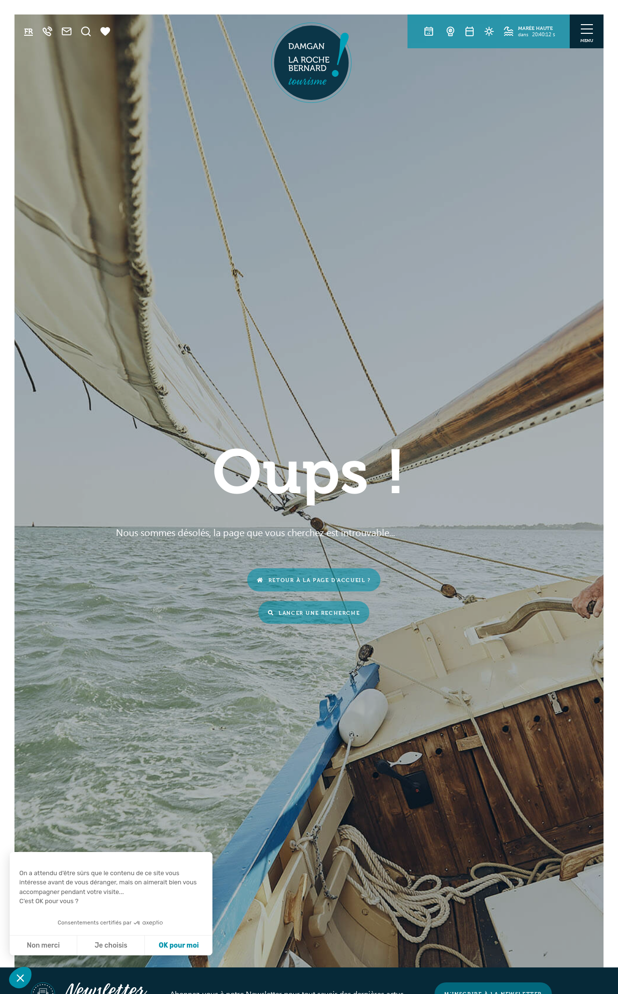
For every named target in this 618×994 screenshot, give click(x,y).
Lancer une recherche (314, 612)
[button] (20, 977)
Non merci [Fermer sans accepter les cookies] (43, 945)
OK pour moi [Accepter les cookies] (179, 945)
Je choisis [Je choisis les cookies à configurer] (111, 945)
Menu (586, 40)
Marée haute (535, 28)
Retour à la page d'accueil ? (313, 579)
